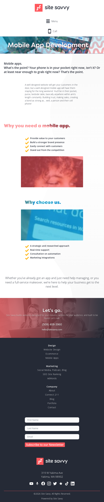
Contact (52, 407)
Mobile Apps (52, 357)
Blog (52, 399)
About (52, 390)
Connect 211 (52, 394)
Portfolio (52, 403)
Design (52, 345)
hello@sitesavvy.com (52, 329)
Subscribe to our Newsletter (45, 444)
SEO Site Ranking (52, 374)
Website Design (52, 349)
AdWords (52, 378)
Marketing (52, 366)
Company (52, 386)
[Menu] (51, 21)
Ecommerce (52, 353)
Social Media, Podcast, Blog (52, 370)
